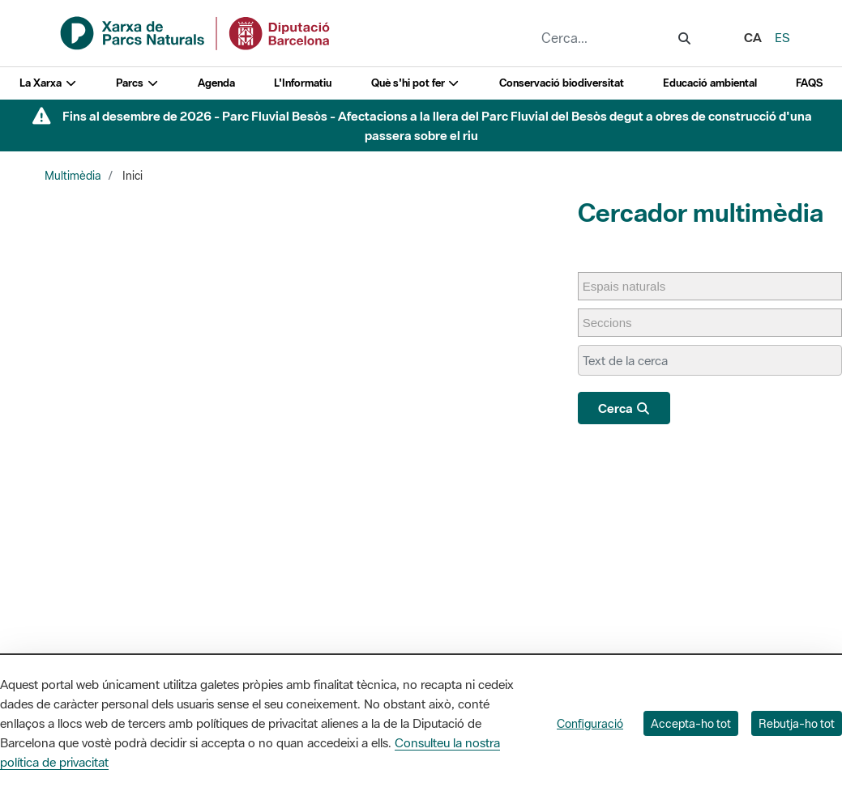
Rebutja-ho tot (797, 723)
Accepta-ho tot (691, 723)
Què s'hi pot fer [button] (415, 83)
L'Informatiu (302, 83)
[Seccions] (615, 323)
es (782, 37)
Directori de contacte (728, 612)
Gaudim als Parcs (567, 633)
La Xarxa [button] (48, 83)
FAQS (809, 83)
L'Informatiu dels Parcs (579, 612)
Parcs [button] (137, 83)
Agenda (216, 83)
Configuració (590, 723)
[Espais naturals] (632, 286)
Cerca (624, 408)
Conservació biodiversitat (561, 83)
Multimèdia (73, 175)
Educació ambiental (710, 83)
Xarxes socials (710, 633)
